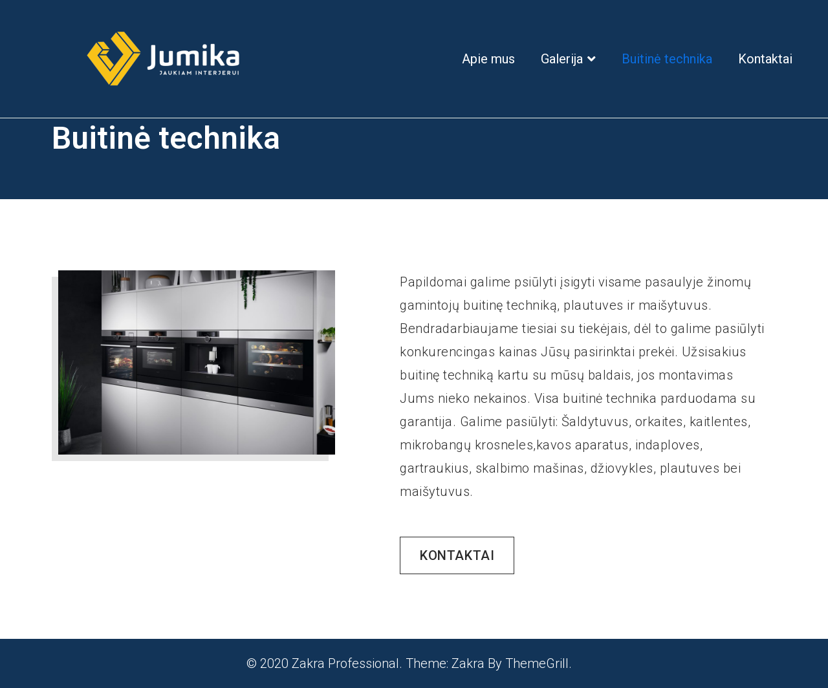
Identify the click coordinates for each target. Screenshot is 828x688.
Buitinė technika (667, 59)
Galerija (562, 59)
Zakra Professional (345, 663)
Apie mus (488, 59)
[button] (457, 555)
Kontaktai (765, 59)
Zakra (468, 663)
